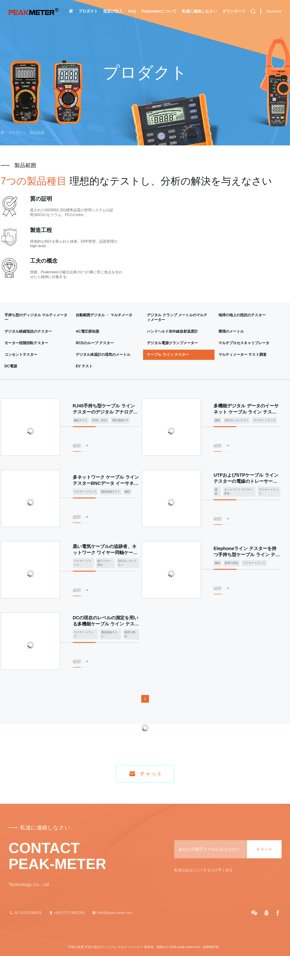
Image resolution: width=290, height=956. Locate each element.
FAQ (132, 11)
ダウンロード (233, 11)
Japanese (273, 11)
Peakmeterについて (159, 11)
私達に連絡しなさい (199, 11)
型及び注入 (113, 11)
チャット (151, 774)
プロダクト (88, 11)
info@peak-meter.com (112, 912)
